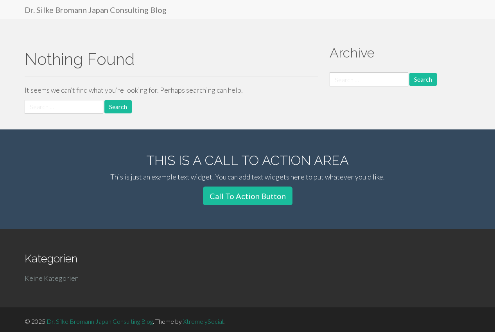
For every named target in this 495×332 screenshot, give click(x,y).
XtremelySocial (203, 321)
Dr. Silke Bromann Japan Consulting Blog (96, 9)
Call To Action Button (248, 196)
